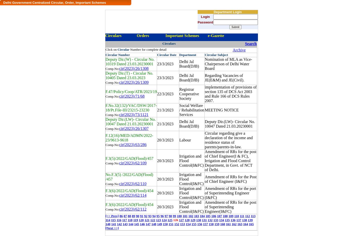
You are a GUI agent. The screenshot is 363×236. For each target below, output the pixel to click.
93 (150, 216)
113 (253, 216)
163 (240, 224)
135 (227, 220)
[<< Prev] (112, 216)
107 (219, 216)
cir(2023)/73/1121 (133, 114)
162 (234, 224)
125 (170, 220)
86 (121, 216)
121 (147, 220)
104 (202, 216)
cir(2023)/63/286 (132, 144)
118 (130, 220)
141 (113, 224)
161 (228, 224)
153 (182, 224)
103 (196, 216)
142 (119, 224)
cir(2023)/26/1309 (133, 82)
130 (198, 220)
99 (174, 216)
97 (166, 216)
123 (158, 220)
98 (170, 216)
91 (141, 216)
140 (108, 224)
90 (137, 216)
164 (245, 224)
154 (188, 224)
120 (141, 220)
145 (136, 224)
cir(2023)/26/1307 (133, 128)
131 (204, 220)
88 (129, 216)
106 (213, 216)
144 (131, 224)
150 (165, 224)
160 (222, 224)
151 (171, 224)
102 (190, 216)
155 (194, 224)
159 (217, 224)
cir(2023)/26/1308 (133, 68)
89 (133, 216)
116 (119, 220)
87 (125, 216)
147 (148, 224)
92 (145, 216)
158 (211, 224)
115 (113, 220)
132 (210, 220)
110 (236, 216)
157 (205, 224)
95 (158, 216)
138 (244, 220)
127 (181, 220)
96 (162, 216)
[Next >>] (112, 228)
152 (176, 224)
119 (135, 220)
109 (230, 216)
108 (225, 216)
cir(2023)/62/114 (132, 195)
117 (124, 220)
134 (221, 220)
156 (199, 224)
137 (238, 220)
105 (207, 216)
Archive (239, 50)
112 (247, 216)
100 (179, 216)
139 (250, 220)
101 (185, 216)
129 (193, 220)
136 (233, 220)
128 (187, 220)
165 (251, 224)
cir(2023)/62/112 (132, 209)
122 (152, 220)
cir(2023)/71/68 (131, 96)
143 (125, 224)
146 (142, 224)
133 (216, 220)
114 (108, 220)
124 (164, 220)
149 (159, 224)
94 (154, 216)
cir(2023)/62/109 (132, 163)
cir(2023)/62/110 (132, 184)
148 (154, 224)
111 (242, 216)
